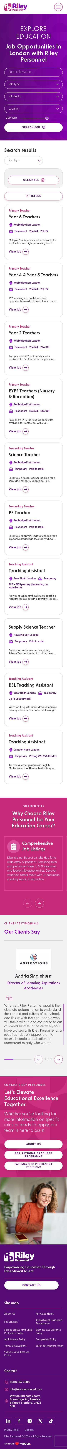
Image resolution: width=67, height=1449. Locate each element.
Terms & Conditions (15, 1346)
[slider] (47, 118)
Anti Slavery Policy (14, 1339)
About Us (9, 1314)
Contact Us (31, 1285)
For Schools (11, 1322)
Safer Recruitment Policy (50, 1346)
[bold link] (17, 1444)
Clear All (34, 180)
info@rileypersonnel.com (26, 1389)
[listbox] (23, 160)
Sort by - (14, 160)
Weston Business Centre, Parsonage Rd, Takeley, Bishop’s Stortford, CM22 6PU (25, 1401)
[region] (33, 873)
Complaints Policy (46, 1339)
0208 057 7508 (20, 1382)
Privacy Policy (11, 1430)
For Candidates (45, 1314)
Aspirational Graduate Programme (49, 1322)
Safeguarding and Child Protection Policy (18, 1332)
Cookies (29, 1430)
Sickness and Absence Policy (48, 1332)
